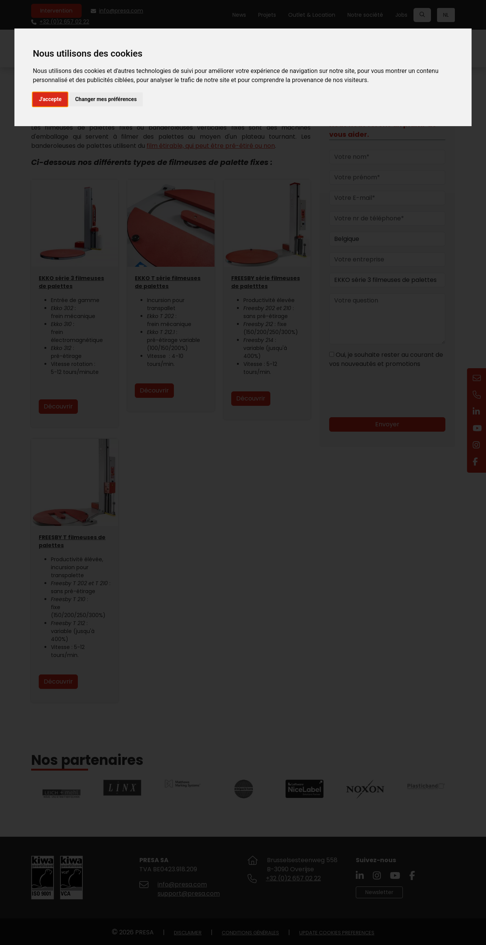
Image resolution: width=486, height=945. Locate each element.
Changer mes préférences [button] (106, 99)
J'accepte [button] (50, 99)
